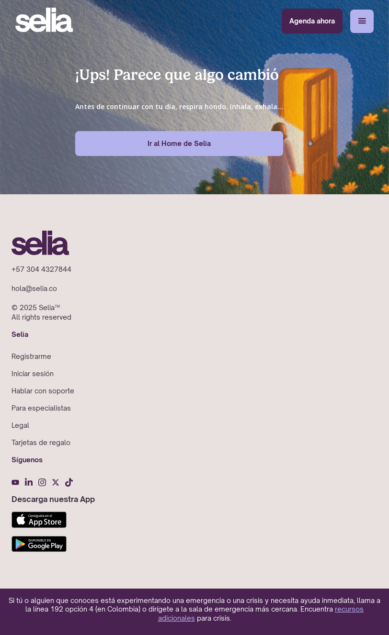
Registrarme (31, 356)
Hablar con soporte (42, 391)
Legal (20, 425)
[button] (362, 21)
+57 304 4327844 (41, 269)
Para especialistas (41, 408)
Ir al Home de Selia (179, 143)
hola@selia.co (34, 288)
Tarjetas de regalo (40, 442)
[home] (44, 21)
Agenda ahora (312, 21)
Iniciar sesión (32, 373)
